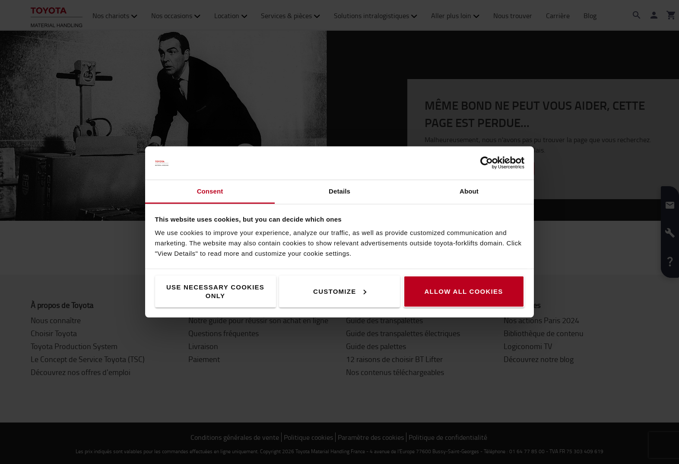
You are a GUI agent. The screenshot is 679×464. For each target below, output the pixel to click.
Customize (339, 291)
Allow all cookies (463, 291)
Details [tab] (339, 191)
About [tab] (469, 191)
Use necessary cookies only (215, 291)
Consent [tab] (210, 191)
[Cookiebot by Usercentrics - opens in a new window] (486, 162)
